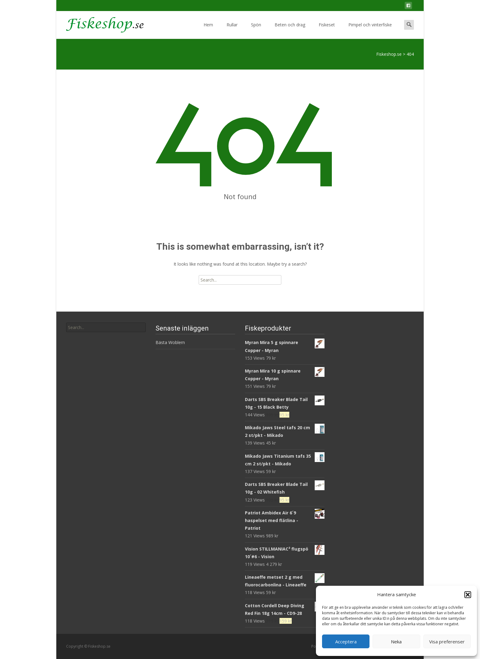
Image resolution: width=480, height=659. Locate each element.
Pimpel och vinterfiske (370, 30)
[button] (468, 595)
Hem (208, 30)
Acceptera (346, 641)
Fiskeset (327, 30)
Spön (256, 30)
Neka (396, 641)
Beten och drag (290, 30)
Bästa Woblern (170, 342)
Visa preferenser (447, 641)
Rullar (232, 30)
